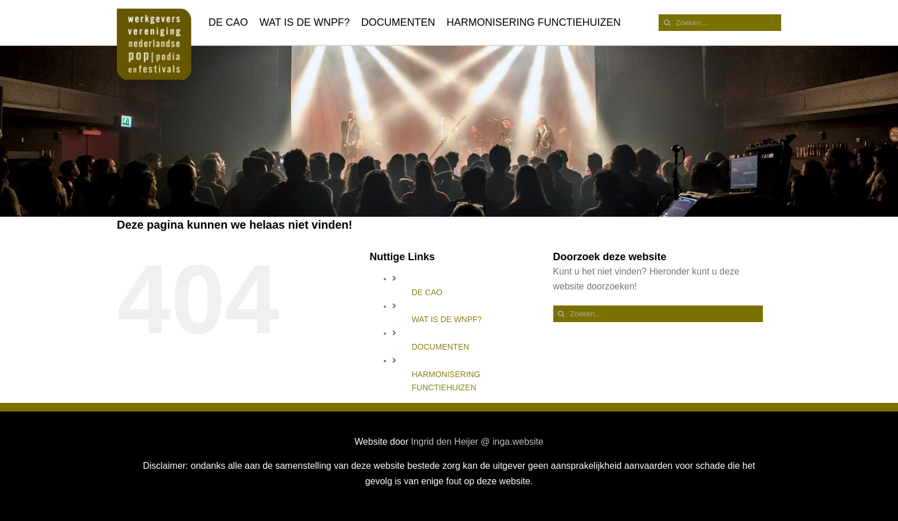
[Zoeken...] (720, 22)
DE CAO (427, 292)
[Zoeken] (667, 22)
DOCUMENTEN (440, 346)
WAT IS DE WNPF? (447, 319)
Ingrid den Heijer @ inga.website (477, 441)
